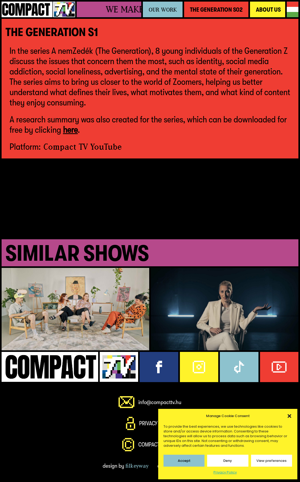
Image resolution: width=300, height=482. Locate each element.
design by (125, 465)
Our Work (163, 9)
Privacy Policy (225, 472)
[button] (289, 416)
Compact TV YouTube (82, 147)
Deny (227, 460)
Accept (184, 460)
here (70, 130)
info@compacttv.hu (159, 402)
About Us (268, 9)
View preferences (271, 460)
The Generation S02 (216, 9)
